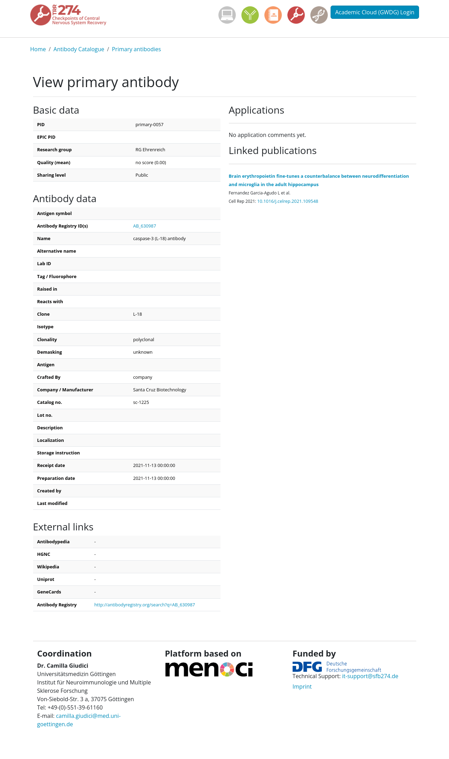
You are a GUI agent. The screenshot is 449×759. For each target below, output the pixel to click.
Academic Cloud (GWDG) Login (374, 12)
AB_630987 (144, 226)
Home (38, 49)
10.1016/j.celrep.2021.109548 (287, 201)
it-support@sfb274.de (370, 676)
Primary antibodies (136, 49)
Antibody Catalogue (79, 49)
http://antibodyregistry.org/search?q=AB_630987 (144, 604)
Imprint (302, 686)
